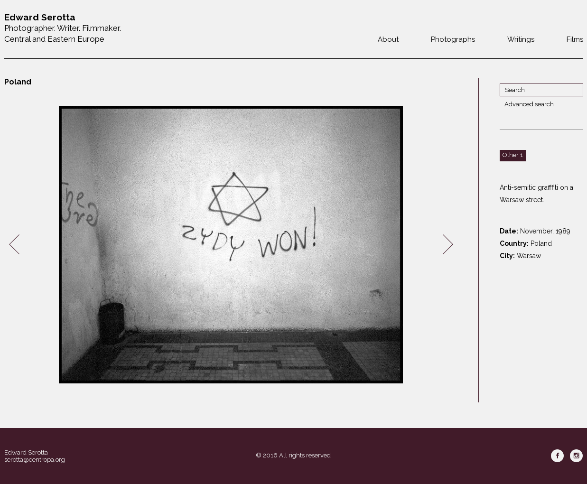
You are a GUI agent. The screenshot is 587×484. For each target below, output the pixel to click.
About (388, 39)
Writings (520, 39)
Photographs (453, 39)
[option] (231, 244)
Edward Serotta (26, 452)
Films (575, 39)
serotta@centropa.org (34, 459)
